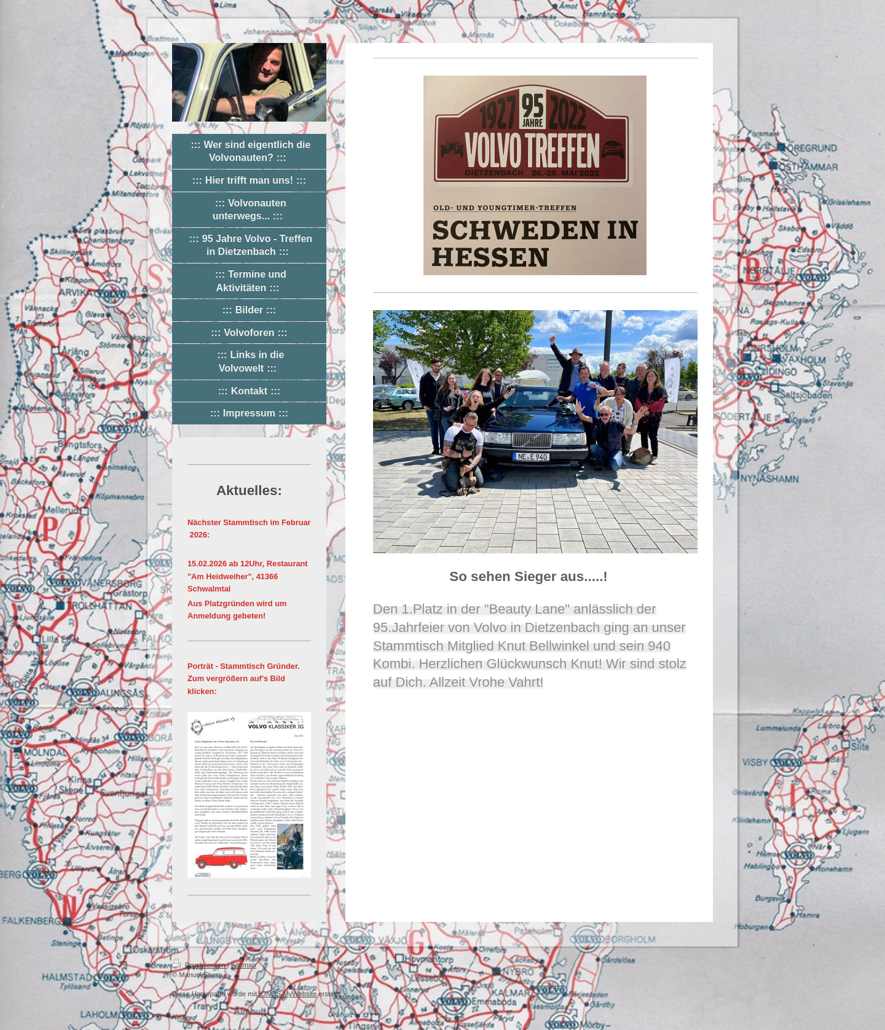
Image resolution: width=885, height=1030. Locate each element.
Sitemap (243, 965)
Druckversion (199, 965)
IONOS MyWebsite (288, 993)
